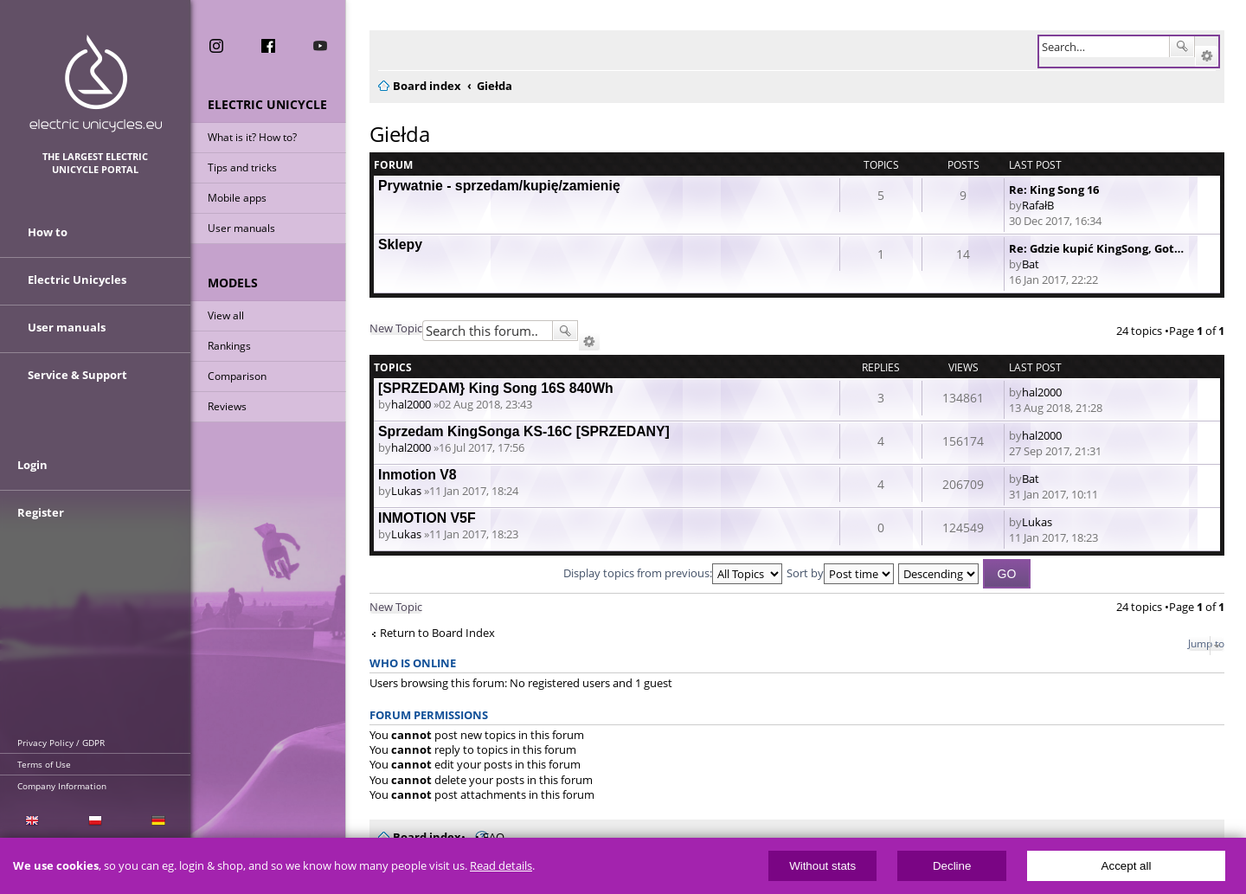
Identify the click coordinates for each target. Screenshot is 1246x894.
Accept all (1126, 865)
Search (1182, 46)
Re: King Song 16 (1054, 189)
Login (32, 465)
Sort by (840, 573)
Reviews (227, 406)
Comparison (237, 376)
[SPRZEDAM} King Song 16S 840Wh (495, 388)
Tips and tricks (242, 167)
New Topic (395, 328)
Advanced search (1206, 56)
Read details (501, 866)
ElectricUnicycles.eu (95, 83)
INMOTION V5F (427, 518)
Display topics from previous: (672, 573)
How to (47, 232)
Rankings (229, 345)
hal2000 (411, 404)
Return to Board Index (437, 633)
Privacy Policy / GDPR (61, 742)
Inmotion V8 (417, 474)
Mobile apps (237, 197)
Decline (952, 865)
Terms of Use (44, 764)
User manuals (241, 228)
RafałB (1038, 205)
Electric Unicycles (77, 279)
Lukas (406, 490)
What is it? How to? (252, 137)
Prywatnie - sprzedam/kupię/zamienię (499, 185)
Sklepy (400, 244)
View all (226, 315)
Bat (1030, 264)
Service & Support (77, 375)
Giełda (399, 133)
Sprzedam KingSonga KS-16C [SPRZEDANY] (524, 431)
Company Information (61, 786)
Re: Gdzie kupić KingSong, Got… (1096, 248)
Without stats (822, 865)
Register (40, 512)
